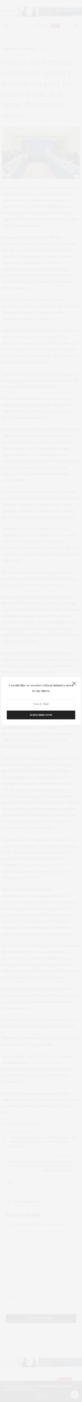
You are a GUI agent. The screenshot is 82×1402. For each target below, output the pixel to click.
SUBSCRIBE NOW (41, 714)
